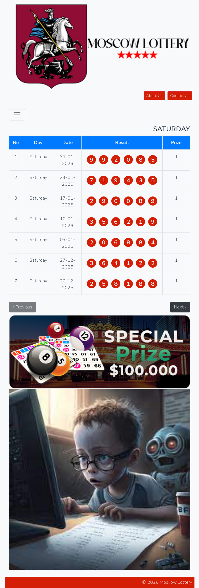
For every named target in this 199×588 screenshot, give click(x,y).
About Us (154, 95)
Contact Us (180, 95)
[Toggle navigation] (17, 114)
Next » (180, 307)
